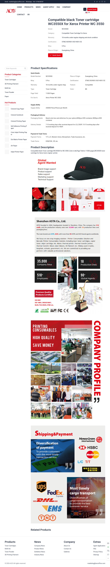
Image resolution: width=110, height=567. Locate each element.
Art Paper (14, 146)
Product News (39, 549)
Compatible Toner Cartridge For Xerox (74, 33)
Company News (39, 546)
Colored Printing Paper (18, 121)
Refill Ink (8, 88)
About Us (67, 546)
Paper (7, 96)
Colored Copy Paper (17, 109)
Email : (15, 1)
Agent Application (99, 546)
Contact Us (67, 549)
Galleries (67, 552)
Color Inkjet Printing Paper (19, 133)
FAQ (94, 549)
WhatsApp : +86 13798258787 (34, 1)
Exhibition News (39, 552)
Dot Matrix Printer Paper (19, 139)
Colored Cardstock (17, 115)
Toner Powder (9, 92)
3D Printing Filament (11, 84)
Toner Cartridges (10, 80)
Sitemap (96, 555)
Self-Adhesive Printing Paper (19, 127)
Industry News (39, 555)
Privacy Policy (98, 552)
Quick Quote (92, 9)
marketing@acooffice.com (96, 563)
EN (88, 12)
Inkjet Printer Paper (17, 152)
